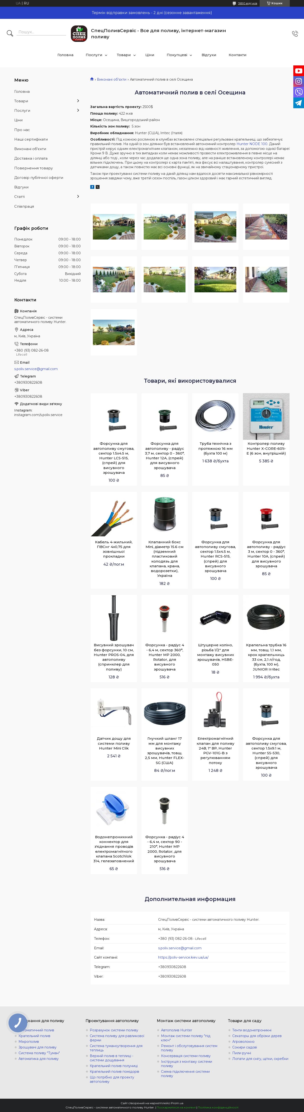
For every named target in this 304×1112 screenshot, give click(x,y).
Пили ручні (241, 1053)
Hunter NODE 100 (252, 144)
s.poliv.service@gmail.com (180, 948)
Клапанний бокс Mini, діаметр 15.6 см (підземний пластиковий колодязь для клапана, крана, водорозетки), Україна (165, 559)
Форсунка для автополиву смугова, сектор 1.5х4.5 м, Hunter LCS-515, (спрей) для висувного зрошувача (113, 458)
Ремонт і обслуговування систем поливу (189, 1048)
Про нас (22, 129)
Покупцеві (177, 55)
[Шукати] (10, 33)
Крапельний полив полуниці (114, 1066)
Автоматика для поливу (39, 1059)
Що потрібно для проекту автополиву (112, 1079)
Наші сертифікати (31, 139)
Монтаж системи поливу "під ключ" (185, 1038)
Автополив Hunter (176, 1030)
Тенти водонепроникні (251, 1030)
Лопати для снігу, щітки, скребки (260, 1059)
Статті (19, 196)
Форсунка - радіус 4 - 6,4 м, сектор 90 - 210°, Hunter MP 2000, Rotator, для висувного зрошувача (164, 849)
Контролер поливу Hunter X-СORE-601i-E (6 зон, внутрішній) (266, 448)
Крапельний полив (34, 1036)
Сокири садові (244, 1047)
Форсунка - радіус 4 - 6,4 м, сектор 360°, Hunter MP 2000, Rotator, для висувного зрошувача (164, 657)
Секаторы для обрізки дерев (257, 1036)
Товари (124, 55)
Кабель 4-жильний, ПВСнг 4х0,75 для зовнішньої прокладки (114, 549)
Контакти (238, 55)
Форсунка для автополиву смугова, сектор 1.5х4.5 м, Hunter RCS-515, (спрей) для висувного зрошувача (215, 556)
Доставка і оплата (31, 158)
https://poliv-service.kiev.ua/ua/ (183, 957)
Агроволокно (243, 1041)
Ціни (149, 55)
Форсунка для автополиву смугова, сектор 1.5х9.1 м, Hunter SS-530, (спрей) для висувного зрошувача (266, 753)
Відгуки (209, 55)
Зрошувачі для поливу (38, 1047)
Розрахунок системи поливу (114, 1030)
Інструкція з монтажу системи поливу (186, 1063)
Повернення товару (33, 168)
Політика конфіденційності (218, 1107)
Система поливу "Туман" (39, 1053)
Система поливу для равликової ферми (117, 1038)
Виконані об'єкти (111, 79)
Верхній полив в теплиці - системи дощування (111, 1058)
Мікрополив (29, 1041)
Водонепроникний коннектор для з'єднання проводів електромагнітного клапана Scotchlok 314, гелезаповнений (113, 849)
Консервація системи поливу (186, 1056)
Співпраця (24, 206)
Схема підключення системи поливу (185, 1073)
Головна (65, 55)
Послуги (94, 55)
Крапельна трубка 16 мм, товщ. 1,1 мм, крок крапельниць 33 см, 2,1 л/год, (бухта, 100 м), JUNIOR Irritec (266, 657)
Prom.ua (177, 1103)
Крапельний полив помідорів (114, 1071)
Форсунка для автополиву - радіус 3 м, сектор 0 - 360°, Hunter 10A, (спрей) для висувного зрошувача (266, 554)
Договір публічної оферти (38, 177)
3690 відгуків (247, 3)
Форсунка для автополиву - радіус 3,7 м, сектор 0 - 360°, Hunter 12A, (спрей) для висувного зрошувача (165, 455)
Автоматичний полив (36, 1030)
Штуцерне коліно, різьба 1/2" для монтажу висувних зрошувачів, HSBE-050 (215, 654)
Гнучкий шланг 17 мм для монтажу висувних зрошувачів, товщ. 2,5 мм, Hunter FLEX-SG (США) (164, 750)
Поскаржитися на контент (176, 1107)
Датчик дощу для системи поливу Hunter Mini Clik (114, 743)
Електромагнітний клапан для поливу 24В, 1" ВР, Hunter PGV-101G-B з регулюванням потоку (215, 750)
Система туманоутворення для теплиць (116, 1048)
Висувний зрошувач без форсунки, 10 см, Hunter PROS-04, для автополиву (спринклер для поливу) (114, 657)
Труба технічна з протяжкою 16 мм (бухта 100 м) (215, 448)
